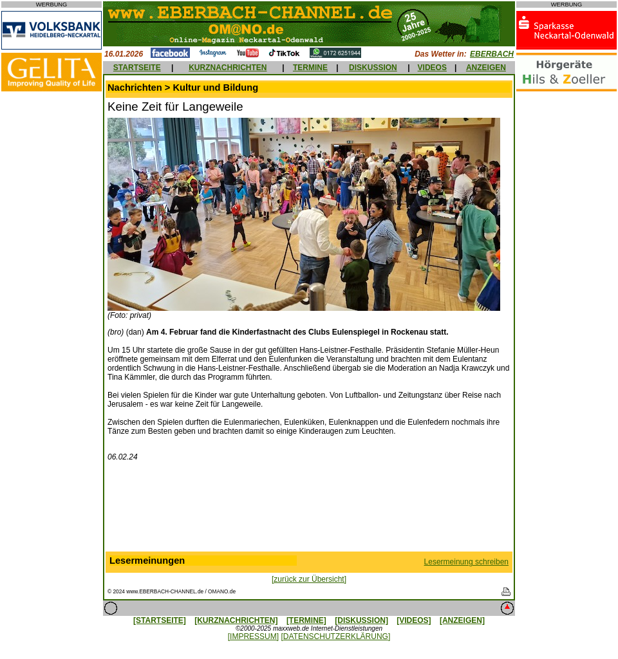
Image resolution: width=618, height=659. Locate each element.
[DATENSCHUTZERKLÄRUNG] (335, 636)
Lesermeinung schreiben (466, 561)
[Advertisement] (309, 509)
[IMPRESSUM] (253, 636)
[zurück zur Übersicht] (309, 579)
